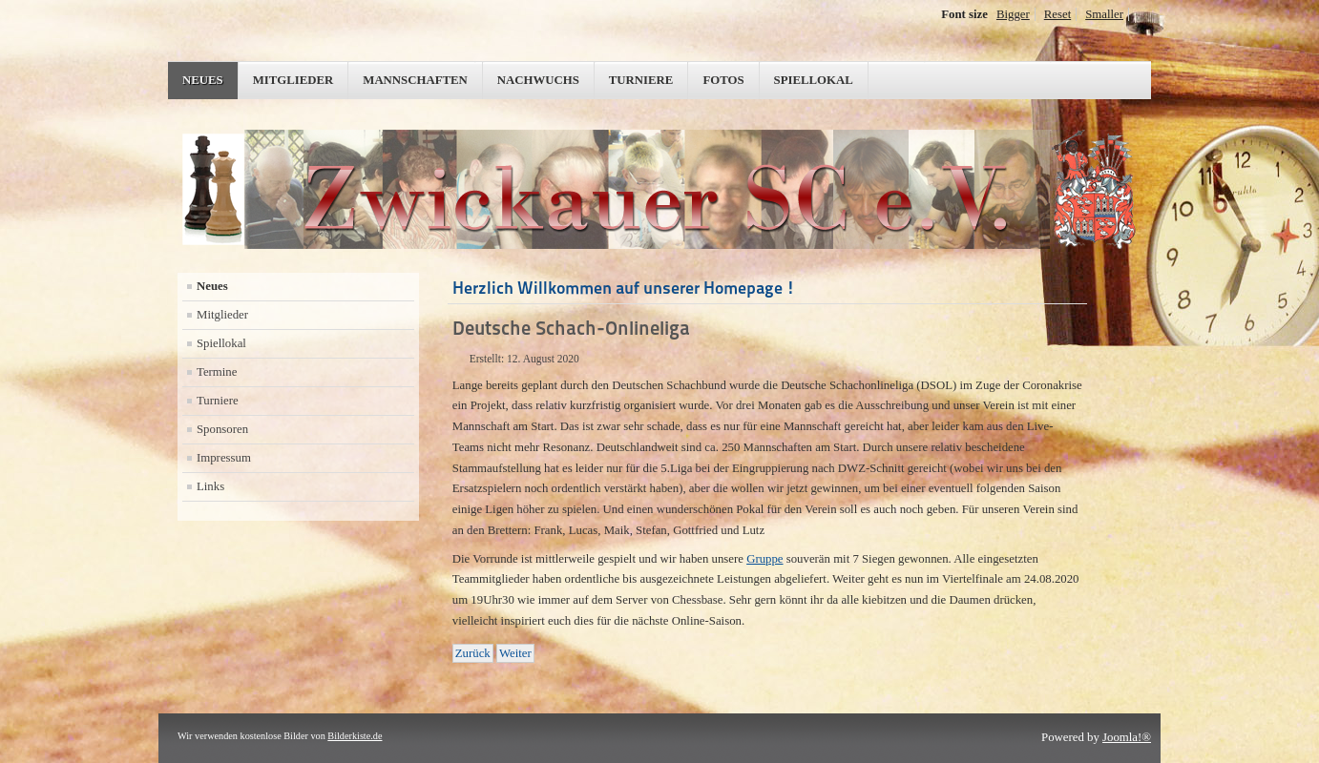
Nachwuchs (538, 80)
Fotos (722, 80)
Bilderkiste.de (354, 736)
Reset (1057, 14)
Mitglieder (293, 80)
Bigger (1013, 14)
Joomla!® (1126, 737)
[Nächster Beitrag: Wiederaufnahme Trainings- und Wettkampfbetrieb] (515, 653)
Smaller (1104, 14)
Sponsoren (222, 429)
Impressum (224, 457)
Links (210, 486)
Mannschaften (415, 80)
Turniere (641, 80)
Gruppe (764, 559)
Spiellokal (813, 80)
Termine (217, 372)
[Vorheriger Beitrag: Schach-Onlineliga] (472, 653)
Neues (202, 80)
